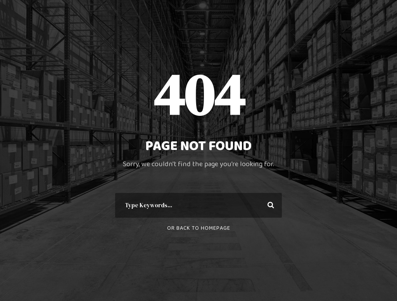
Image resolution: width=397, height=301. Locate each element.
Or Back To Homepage (198, 228)
